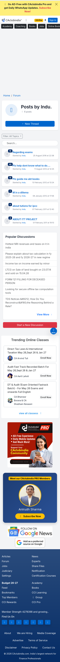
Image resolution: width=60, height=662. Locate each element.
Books (32, 26)
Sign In (52, 20)
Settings (6, 575)
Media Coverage (46, 633)
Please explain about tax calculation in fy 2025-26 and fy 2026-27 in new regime (28, 255)
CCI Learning (39, 592)
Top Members (9, 597)
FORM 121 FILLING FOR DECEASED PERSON (25, 281)
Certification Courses (44, 575)
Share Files (38, 566)
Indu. (24, 155)
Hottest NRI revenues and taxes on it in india (27, 245)
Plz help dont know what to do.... (31, 165)
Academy (7, 26)
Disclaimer (11, 647)
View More (45, 314)
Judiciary (7, 570)
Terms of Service (38, 640)
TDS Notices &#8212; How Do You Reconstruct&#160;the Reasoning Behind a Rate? (29, 302)
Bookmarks (8, 592)
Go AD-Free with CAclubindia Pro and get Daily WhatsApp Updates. (27, 8)
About (7, 633)
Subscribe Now (30, 516)
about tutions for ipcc (25, 205)
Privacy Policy (30, 647)
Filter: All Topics (11, 136)
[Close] (56, 4)
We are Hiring (24, 633)
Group (37, 597)
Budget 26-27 (10, 582)
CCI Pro (36, 602)
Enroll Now (45, 358)
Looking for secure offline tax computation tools (29, 291)
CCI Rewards (9, 602)
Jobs (41, 26)
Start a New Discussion (30, 324)
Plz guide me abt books (26, 178)
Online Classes (30, 340)
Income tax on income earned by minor (27, 263)
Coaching (20, 26)
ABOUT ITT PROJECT (25, 219)
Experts (36, 561)
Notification (38, 570)
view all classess (30, 413)
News (35, 556)
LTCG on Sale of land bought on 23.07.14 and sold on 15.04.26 (28, 271)
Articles (6, 556)
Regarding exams (23, 152)
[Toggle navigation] (26, 20)
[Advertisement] (30, 61)
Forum (5, 561)
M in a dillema (20, 192)
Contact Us (48, 647)
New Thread (30, 123)
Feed (4, 587)
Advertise (18, 640)
